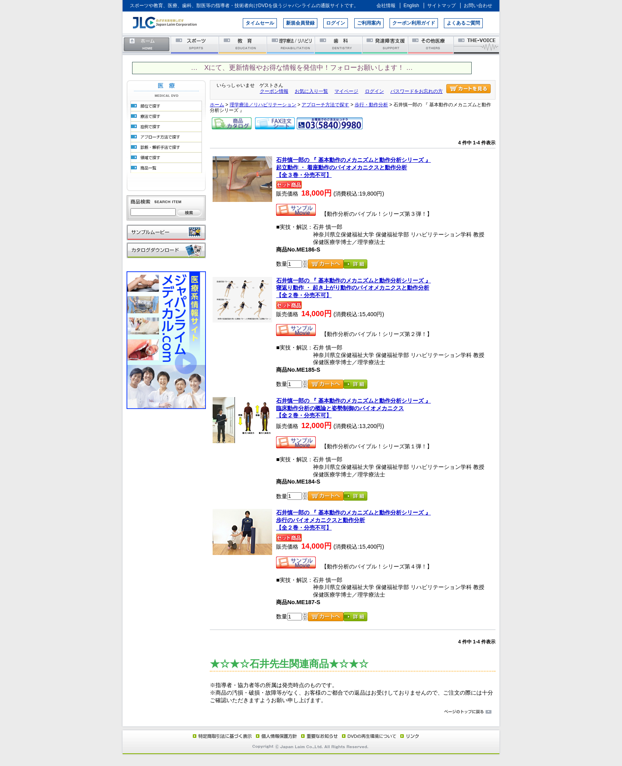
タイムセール (260, 23)
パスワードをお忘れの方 (416, 91)
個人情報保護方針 (275, 735)
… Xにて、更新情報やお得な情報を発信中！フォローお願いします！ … (302, 67)
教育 (243, 45)
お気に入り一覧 (311, 91)
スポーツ (195, 45)
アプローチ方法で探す (325, 105)
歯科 (339, 45)
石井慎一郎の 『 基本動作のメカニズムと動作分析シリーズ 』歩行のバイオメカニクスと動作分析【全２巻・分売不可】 (353, 519)
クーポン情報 (274, 91)
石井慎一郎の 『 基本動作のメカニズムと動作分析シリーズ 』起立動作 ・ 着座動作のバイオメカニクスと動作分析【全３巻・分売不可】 (353, 167)
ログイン (335, 23)
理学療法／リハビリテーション (291, 45)
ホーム (147, 45)
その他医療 (431, 45)
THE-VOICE (476, 45)
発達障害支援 (386, 45)
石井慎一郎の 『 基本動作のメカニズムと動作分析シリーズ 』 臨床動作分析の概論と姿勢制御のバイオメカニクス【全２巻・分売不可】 (353, 408)
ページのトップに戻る (311, 712)
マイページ (346, 91)
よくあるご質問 (463, 23)
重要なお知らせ (317, 735)
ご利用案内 (369, 23)
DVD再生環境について (369, 735)
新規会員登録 (300, 23)
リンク (409, 735)
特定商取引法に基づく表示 (221, 735)
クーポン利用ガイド (413, 23)
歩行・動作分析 (371, 105)
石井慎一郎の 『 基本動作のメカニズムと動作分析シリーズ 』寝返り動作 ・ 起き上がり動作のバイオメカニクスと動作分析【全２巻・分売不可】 (353, 287)
